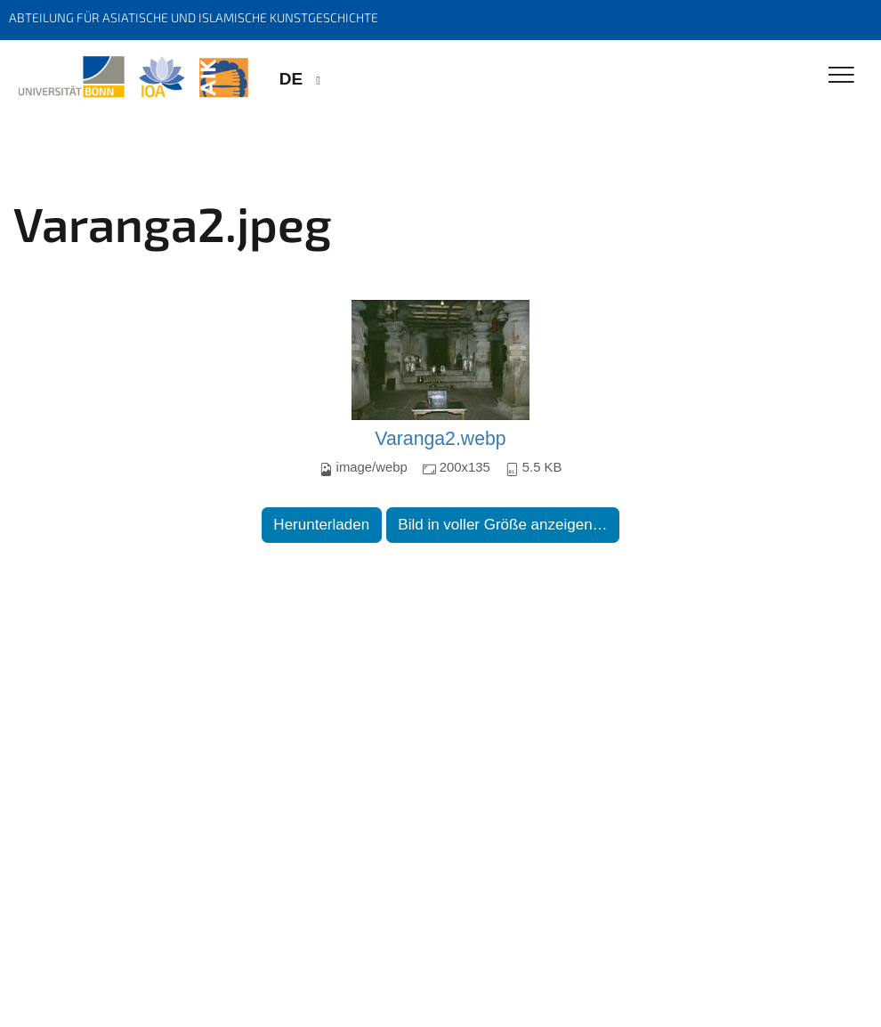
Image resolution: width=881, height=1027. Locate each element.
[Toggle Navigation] (841, 76)
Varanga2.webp (440, 438)
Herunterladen (321, 524)
